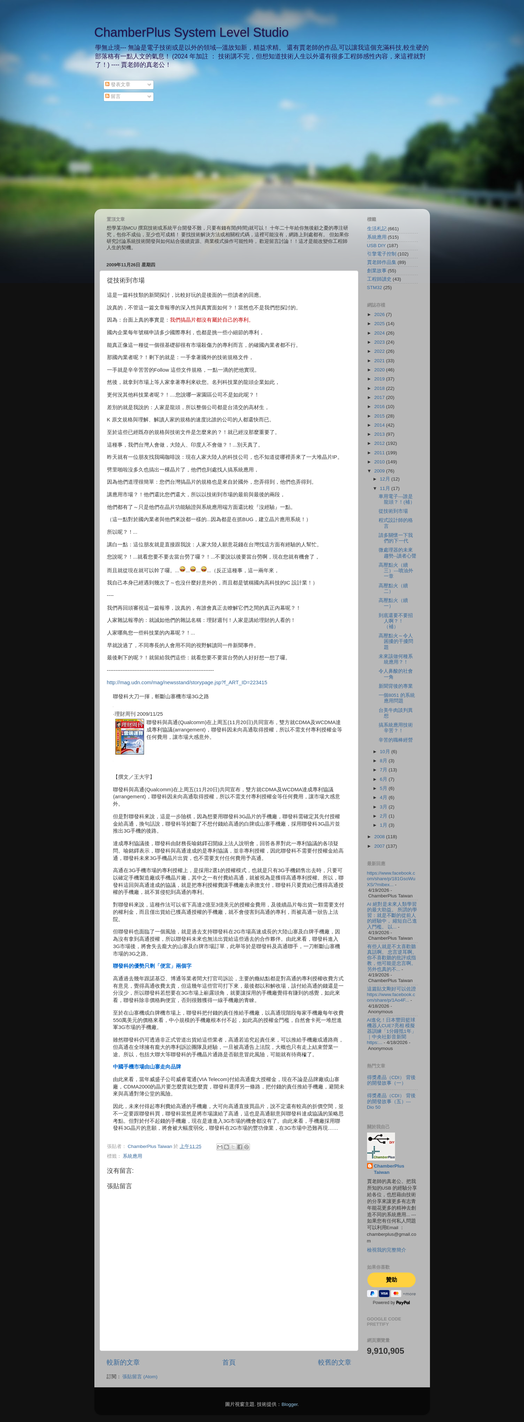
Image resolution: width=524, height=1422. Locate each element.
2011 (380, 452)
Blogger (289, 1404)
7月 (384, 769)
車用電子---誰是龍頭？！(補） (397, 499)
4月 (384, 797)
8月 (384, 760)
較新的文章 (123, 1362)
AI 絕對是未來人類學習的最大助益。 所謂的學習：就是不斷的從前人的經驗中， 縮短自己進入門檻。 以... (392, 916)
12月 (386, 479)
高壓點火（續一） (393, 603)
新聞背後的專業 (396, 686)
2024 (380, 333)
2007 (380, 846)
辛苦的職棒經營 (396, 740)
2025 (380, 323)
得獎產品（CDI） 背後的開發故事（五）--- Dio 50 (391, 1101)
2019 (380, 378)
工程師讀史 (379, 279)
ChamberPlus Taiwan (389, 1169)
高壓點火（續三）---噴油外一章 (396, 570)
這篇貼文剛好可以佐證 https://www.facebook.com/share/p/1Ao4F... (391, 994)
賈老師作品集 (381, 262)
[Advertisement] (262, 156)
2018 (380, 388)
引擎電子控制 (381, 254)
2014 (380, 425)
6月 (384, 779)
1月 (384, 825)
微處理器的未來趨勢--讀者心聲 (397, 552)
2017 (380, 397)
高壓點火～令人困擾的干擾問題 (396, 641)
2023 (380, 342)
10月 (386, 751)
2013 (380, 434)
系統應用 (132, 1156)
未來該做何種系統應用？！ (396, 659)
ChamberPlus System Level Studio (191, 32)
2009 (380, 471)
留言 (113, 96)
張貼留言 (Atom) (139, 1376)
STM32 (374, 287)
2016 (380, 406)
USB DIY (376, 245)
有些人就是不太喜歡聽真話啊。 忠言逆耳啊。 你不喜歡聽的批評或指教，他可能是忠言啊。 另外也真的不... (392, 958)
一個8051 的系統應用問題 (397, 698)
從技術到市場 (393, 511)
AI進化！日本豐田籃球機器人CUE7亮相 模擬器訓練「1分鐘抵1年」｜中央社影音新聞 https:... (391, 1031)
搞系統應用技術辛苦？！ (396, 727)
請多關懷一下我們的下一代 (396, 538)
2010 (380, 461)
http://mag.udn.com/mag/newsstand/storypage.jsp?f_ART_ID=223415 (187, 682)
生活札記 (377, 228)
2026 (380, 314)
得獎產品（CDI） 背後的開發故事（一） (391, 1080)
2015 (380, 416)
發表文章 (117, 84)
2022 (380, 351)
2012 (380, 443)
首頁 (229, 1362)
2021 (380, 360)
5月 (384, 788)
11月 (386, 488)
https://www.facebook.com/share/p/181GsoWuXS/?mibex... (391, 878)
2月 (384, 816)
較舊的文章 (334, 1362)
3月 (384, 807)
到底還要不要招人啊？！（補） (396, 621)
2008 (380, 836)
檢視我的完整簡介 (386, 1250)
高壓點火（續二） (393, 588)
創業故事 (377, 270)
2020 (380, 369)
